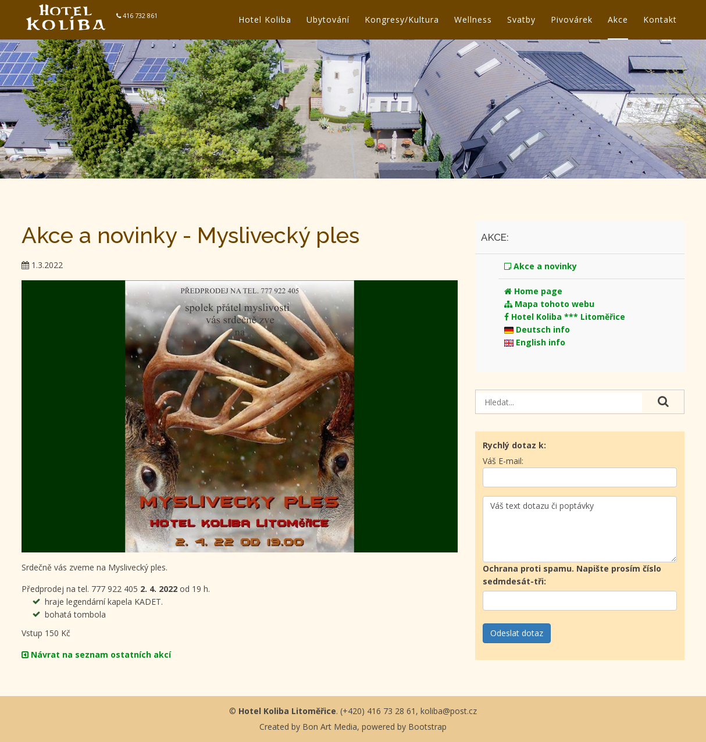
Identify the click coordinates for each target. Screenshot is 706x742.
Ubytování (328, 19)
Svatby (521, 19)
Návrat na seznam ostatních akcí (96, 654)
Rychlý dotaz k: (514, 445)
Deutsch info (537, 329)
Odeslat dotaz (516, 632)
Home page (533, 291)
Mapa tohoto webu (549, 303)
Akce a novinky (540, 266)
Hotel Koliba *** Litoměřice (564, 316)
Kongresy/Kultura (402, 19)
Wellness (473, 19)
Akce (618, 19)
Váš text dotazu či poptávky (579, 529)
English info (534, 342)
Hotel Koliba (264, 19)
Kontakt (660, 19)
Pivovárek (572, 19)
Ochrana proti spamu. (572, 575)
